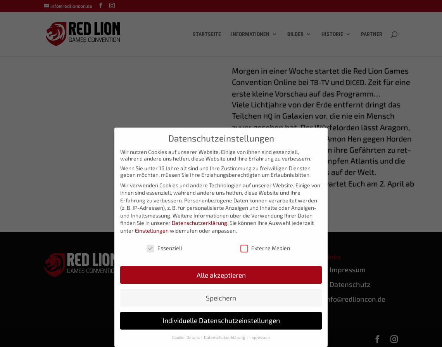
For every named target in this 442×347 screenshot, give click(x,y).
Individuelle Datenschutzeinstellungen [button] (221, 325)
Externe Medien (265, 252)
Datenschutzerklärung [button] (225, 342)
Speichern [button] (221, 302)
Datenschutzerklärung (199, 227)
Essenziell (164, 252)
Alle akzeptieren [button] (221, 279)
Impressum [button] (259, 342)
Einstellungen (152, 235)
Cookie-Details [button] (186, 342)
